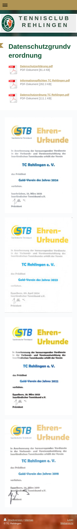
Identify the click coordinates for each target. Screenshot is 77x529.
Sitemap (28, 520)
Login (70, 519)
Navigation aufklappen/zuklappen (38, 5)
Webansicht (66, 523)
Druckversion (13, 520)
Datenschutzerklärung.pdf (36, 66)
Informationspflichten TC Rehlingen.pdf (45, 80)
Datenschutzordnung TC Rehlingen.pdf (44, 94)
